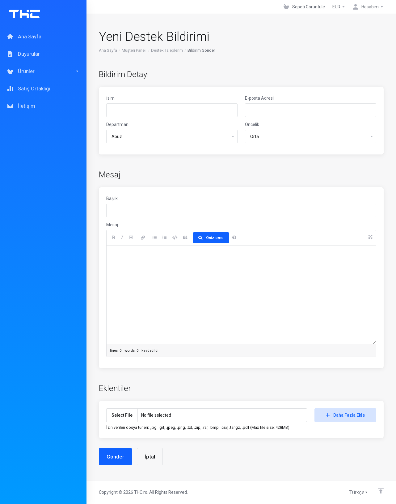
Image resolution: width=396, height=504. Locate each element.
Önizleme (211, 237)
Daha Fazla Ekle (345, 415)
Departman (117, 124)
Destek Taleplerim (167, 50)
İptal (150, 457)
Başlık (112, 198)
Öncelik (252, 124)
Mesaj (112, 224)
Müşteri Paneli (134, 50)
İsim (110, 98)
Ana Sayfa (108, 50)
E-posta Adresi (259, 98)
